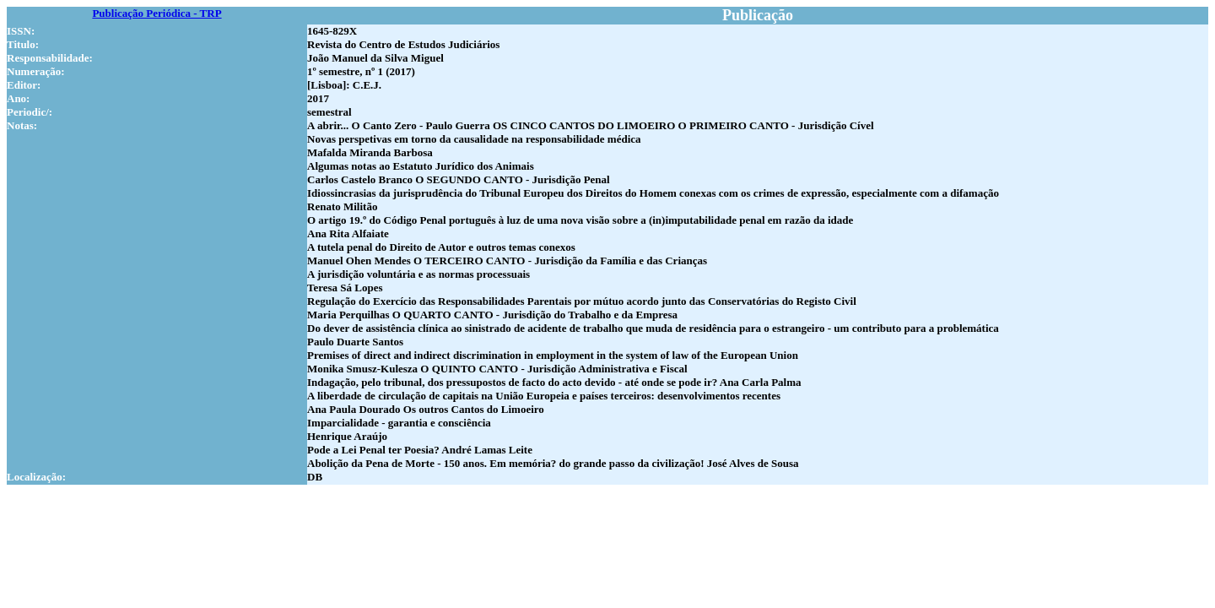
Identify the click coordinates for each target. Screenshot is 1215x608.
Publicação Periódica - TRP (156, 13)
